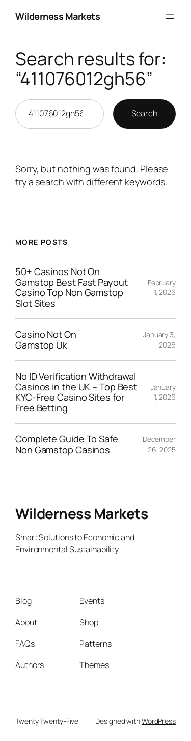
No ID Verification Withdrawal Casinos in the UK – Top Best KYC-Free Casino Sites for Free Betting (76, 392)
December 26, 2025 (159, 444)
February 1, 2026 (162, 288)
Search (144, 113)
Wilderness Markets (57, 16)
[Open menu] (169, 17)
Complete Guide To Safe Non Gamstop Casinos (66, 444)
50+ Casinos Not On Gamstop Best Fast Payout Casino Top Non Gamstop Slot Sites (71, 287)
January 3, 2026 (159, 340)
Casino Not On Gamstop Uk (45, 339)
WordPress (159, 721)
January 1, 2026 (163, 392)
